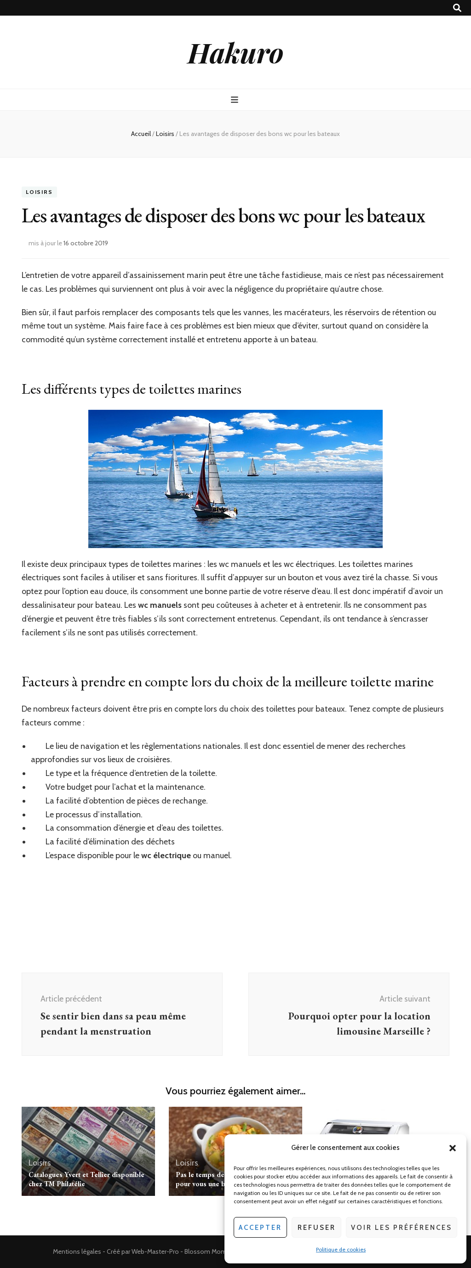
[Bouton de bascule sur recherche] (457, 8)
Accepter (260, 1227)
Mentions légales (77, 1251)
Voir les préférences (401, 1227)
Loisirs (39, 191)
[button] (452, 1148)
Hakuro (236, 52)
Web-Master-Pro (155, 1251)
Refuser (317, 1227)
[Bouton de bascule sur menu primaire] (236, 100)
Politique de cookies (341, 1249)
